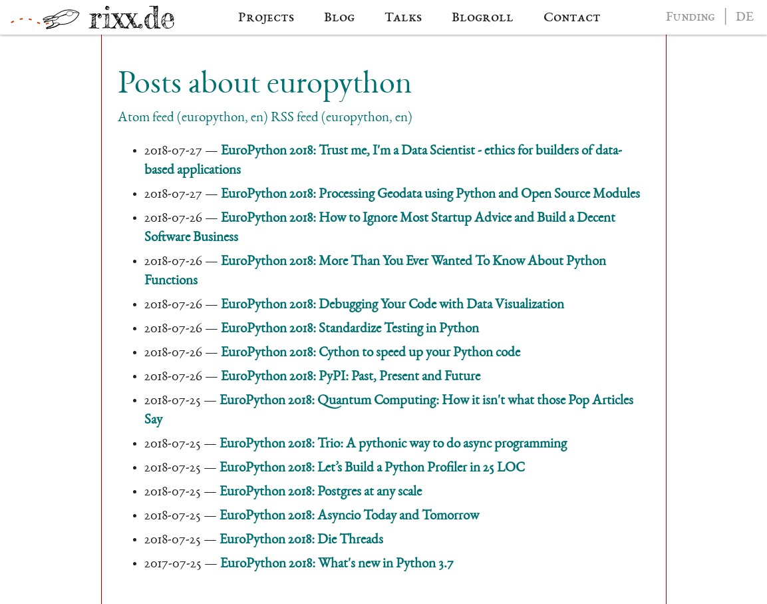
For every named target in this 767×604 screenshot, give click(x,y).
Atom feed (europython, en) (193, 118)
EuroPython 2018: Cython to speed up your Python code (370, 353)
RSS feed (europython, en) (341, 118)
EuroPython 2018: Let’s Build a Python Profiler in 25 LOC (372, 468)
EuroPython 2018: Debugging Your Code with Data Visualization (392, 305)
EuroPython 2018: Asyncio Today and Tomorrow (349, 516)
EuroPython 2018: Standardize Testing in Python (350, 329)
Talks (403, 18)
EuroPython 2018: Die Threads (301, 540)
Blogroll (483, 18)
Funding (690, 18)
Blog (339, 18)
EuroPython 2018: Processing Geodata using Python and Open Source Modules (430, 195)
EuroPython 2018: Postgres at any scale (321, 492)
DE (745, 18)
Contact (572, 18)
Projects (266, 18)
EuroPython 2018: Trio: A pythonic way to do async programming (393, 445)
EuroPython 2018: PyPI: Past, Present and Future (350, 377)
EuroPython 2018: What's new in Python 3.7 (337, 564)
